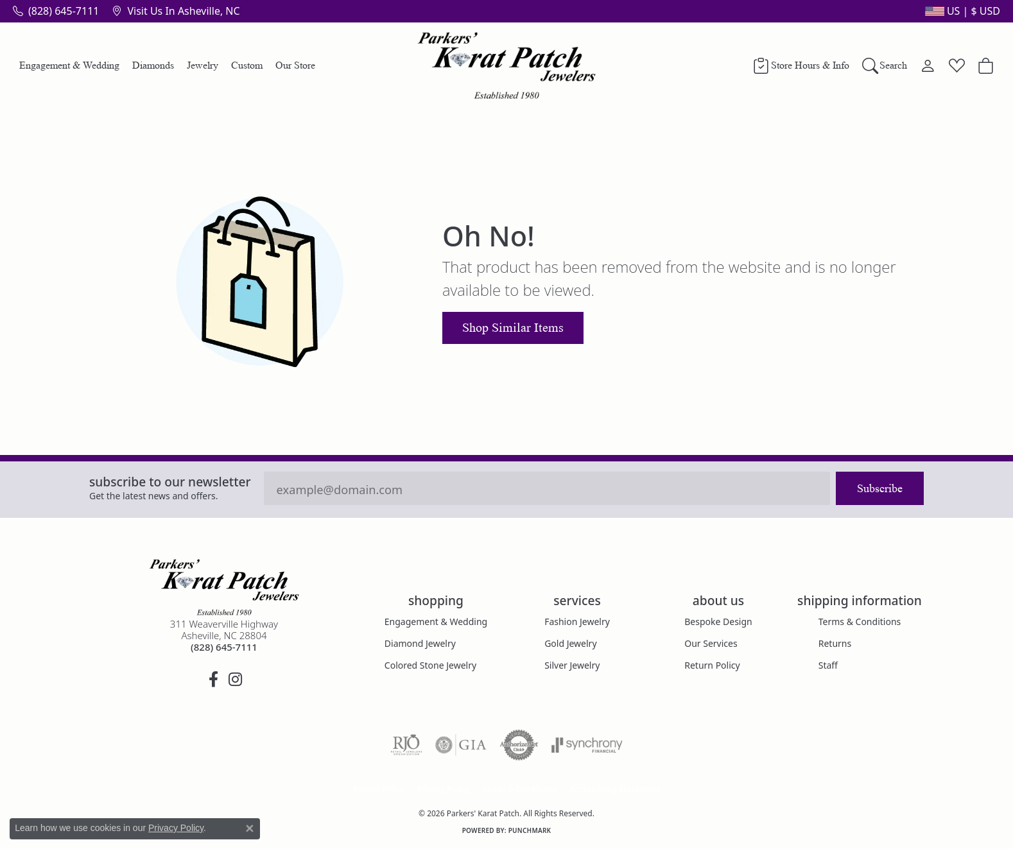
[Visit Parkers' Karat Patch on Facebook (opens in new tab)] (213, 679)
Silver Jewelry (572, 665)
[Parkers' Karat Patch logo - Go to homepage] (507, 65)
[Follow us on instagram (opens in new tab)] (235, 679)
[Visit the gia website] (461, 745)
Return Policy (712, 665)
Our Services (710, 643)
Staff (828, 665)
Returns (834, 643)
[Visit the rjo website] (406, 745)
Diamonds (153, 65)
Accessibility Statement (614, 789)
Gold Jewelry (570, 643)
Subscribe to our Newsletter (170, 481)
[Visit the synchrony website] (587, 745)
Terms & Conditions (859, 621)
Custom (247, 65)
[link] (56, 11)
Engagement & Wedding (69, 65)
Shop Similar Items (513, 328)
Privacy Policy (443, 789)
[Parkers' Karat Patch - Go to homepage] (224, 587)
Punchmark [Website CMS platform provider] (529, 830)
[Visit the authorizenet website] (519, 745)
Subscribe (880, 488)
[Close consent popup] (250, 828)
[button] (961, 11)
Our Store (295, 65)
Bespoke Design (718, 621)
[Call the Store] (224, 646)
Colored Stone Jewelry (430, 665)
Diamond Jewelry (420, 643)
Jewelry (202, 65)
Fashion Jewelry (577, 621)
